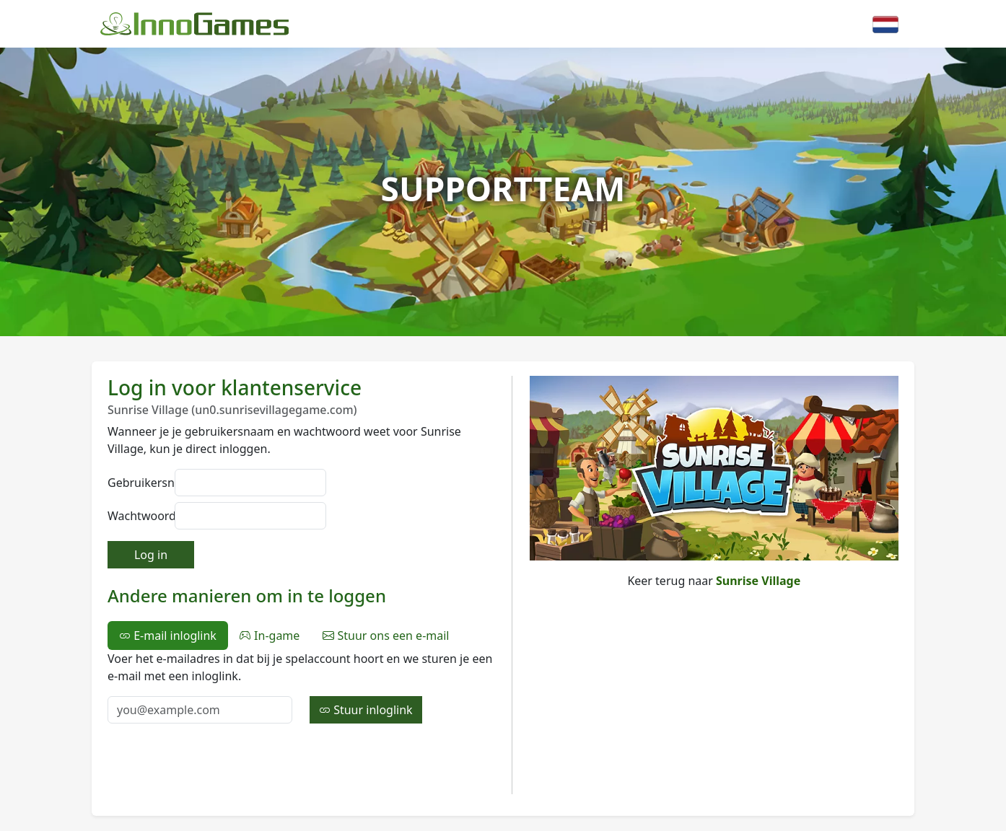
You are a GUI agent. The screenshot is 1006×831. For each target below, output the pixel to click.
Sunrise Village (758, 581)
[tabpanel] (301, 687)
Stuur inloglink (366, 710)
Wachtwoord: (137, 516)
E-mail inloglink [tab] (167, 635)
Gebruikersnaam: (137, 483)
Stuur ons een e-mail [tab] (386, 635)
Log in (150, 555)
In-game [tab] (269, 635)
